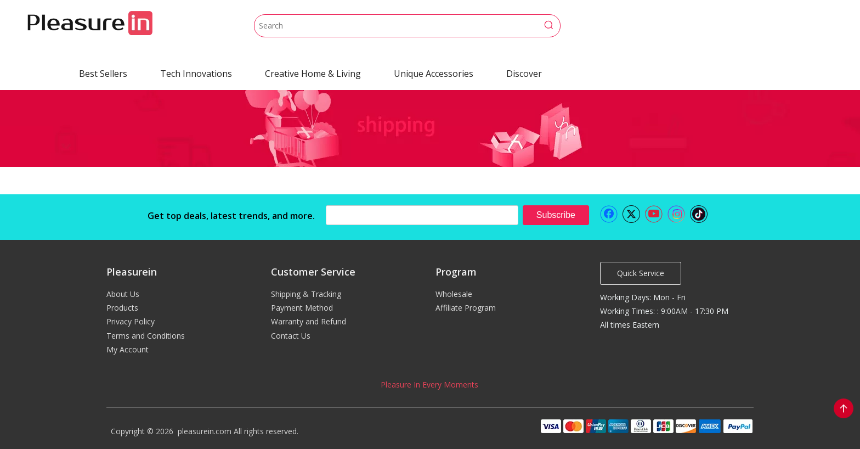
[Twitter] (631, 214)
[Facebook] (609, 214)
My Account (127, 349)
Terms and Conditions (145, 335)
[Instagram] (676, 214)
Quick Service (640, 273)
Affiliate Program (465, 307)
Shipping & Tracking (306, 294)
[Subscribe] (556, 215)
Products (122, 307)
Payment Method (302, 307)
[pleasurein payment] (646, 426)
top (843, 408)
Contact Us (290, 335)
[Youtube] (654, 214)
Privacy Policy (130, 321)
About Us (122, 294)
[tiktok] (699, 214)
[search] (422, 215)
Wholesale (453, 294)
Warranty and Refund (308, 321)
